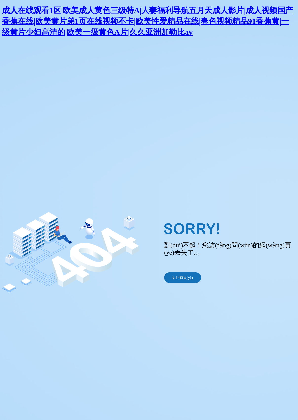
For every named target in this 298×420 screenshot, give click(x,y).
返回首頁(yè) (182, 278)
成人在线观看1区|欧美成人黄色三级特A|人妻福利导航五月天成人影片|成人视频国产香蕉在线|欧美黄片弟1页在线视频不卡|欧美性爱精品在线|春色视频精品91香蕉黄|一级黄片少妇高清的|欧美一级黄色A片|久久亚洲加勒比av (147, 21)
